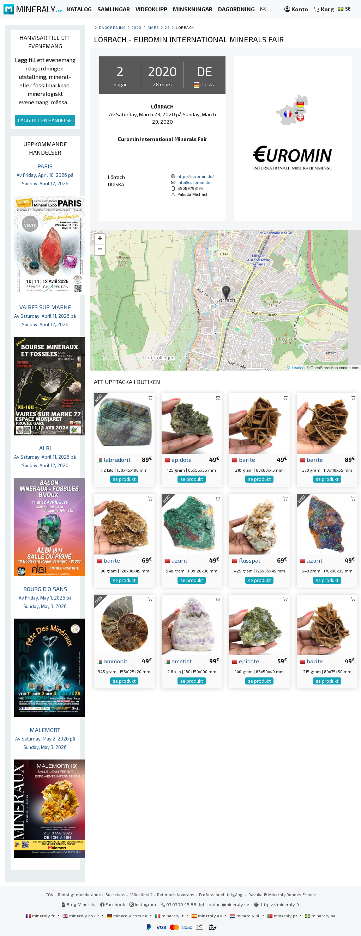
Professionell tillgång (221, 894)
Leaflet (297, 368)
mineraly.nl (245, 915)
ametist (178, 660)
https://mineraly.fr (280, 904)
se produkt (124, 479)
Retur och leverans (175, 894)
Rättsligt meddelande (79, 894)
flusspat (246, 560)
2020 (137, 27)
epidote (178, 459)
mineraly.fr (40, 915)
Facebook (112, 904)
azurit (175, 560)
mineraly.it (170, 915)
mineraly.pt (282, 915)
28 (167, 27)
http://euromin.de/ (196, 176)
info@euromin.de (194, 182)
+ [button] (100, 239)
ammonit (112, 660)
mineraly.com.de (127, 915)
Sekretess (116, 894)
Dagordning (112, 27)
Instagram (143, 904)
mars (153, 27)
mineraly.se (320, 915)
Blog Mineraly (78, 904)
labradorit (114, 459)
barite (243, 459)
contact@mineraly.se (227, 904)
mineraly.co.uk (81, 915)
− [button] (100, 249)
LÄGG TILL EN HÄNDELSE (45, 120)
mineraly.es (207, 915)
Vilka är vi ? (141, 894)
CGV (49, 894)
